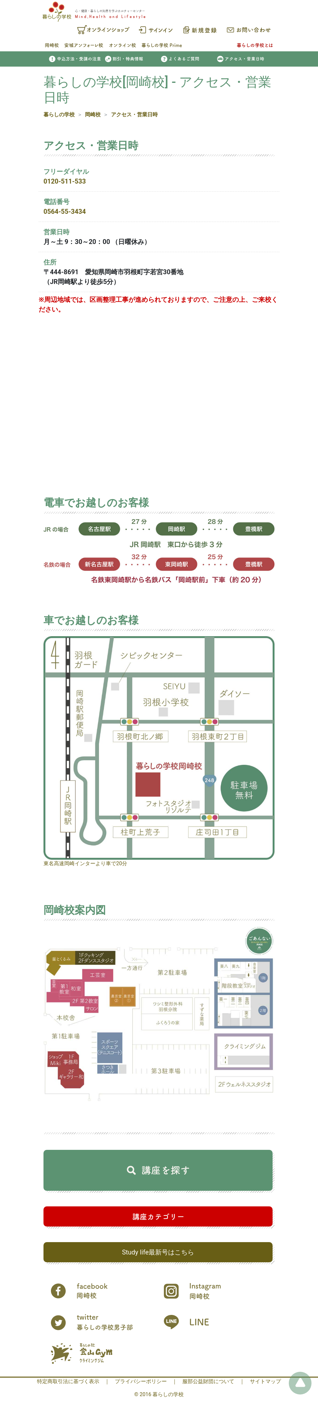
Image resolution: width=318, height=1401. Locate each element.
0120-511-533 (64, 181)
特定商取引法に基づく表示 (68, 1381)
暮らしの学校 (59, 114)
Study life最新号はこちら (158, 1252)
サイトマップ (265, 1381)
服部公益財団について (208, 1381)
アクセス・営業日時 (134, 114)
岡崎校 (93, 114)
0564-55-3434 (64, 211)
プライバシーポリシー (141, 1381)
